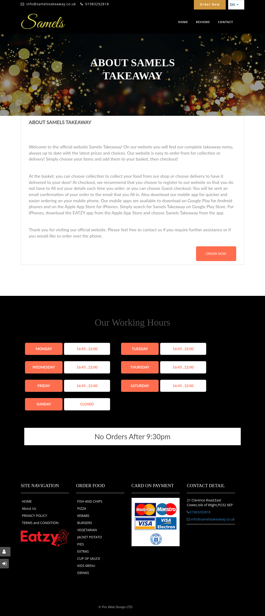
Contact (225, 22)
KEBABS (83, 515)
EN (234, 5)
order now (216, 254)
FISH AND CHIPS (89, 501)
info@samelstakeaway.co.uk (51, 4)
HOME (27, 501)
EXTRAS (83, 551)
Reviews (203, 22)
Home (183, 22)
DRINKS (83, 573)
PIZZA (81, 508)
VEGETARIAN (87, 530)
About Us (29, 508)
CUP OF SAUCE (88, 558)
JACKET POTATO (89, 537)
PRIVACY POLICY (34, 515)
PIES (80, 544)
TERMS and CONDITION (40, 522)
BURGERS (84, 522)
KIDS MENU (86, 565)
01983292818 (97, 4)
